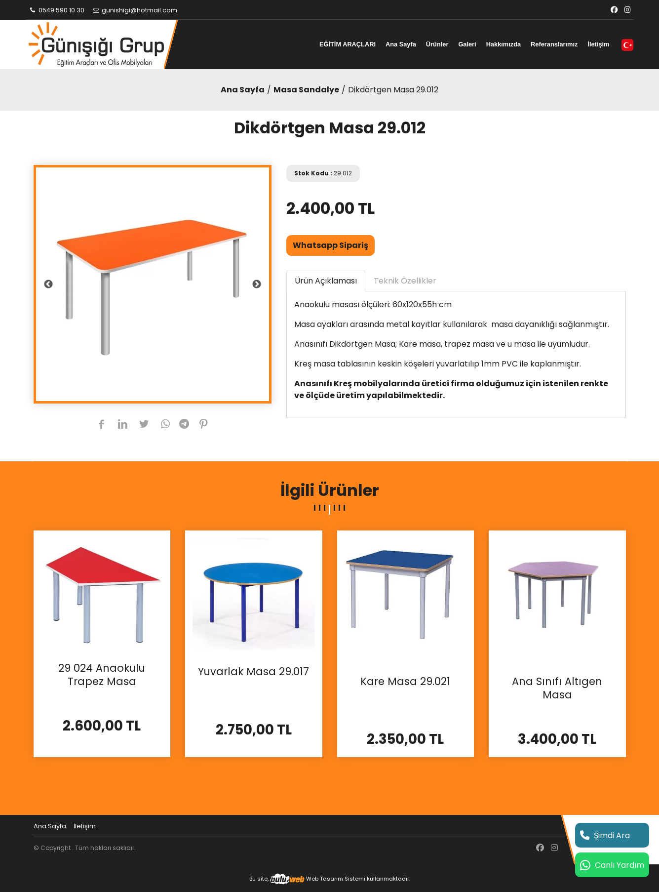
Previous (48, 284)
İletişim (598, 44)
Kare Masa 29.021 (405, 682)
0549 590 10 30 (57, 10)
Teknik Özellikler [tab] (405, 280)
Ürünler (437, 44)
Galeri (467, 44)
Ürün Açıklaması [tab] (326, 280)
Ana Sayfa (401, 44)
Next (257, 284)
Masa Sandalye (306, 89)
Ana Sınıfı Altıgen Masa (557, 688)
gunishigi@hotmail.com (134, 10)
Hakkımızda (503, 44)
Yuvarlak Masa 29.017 (253, 672)
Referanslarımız (554, 44)
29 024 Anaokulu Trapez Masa (101, 675)
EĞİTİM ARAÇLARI (347, 44)
